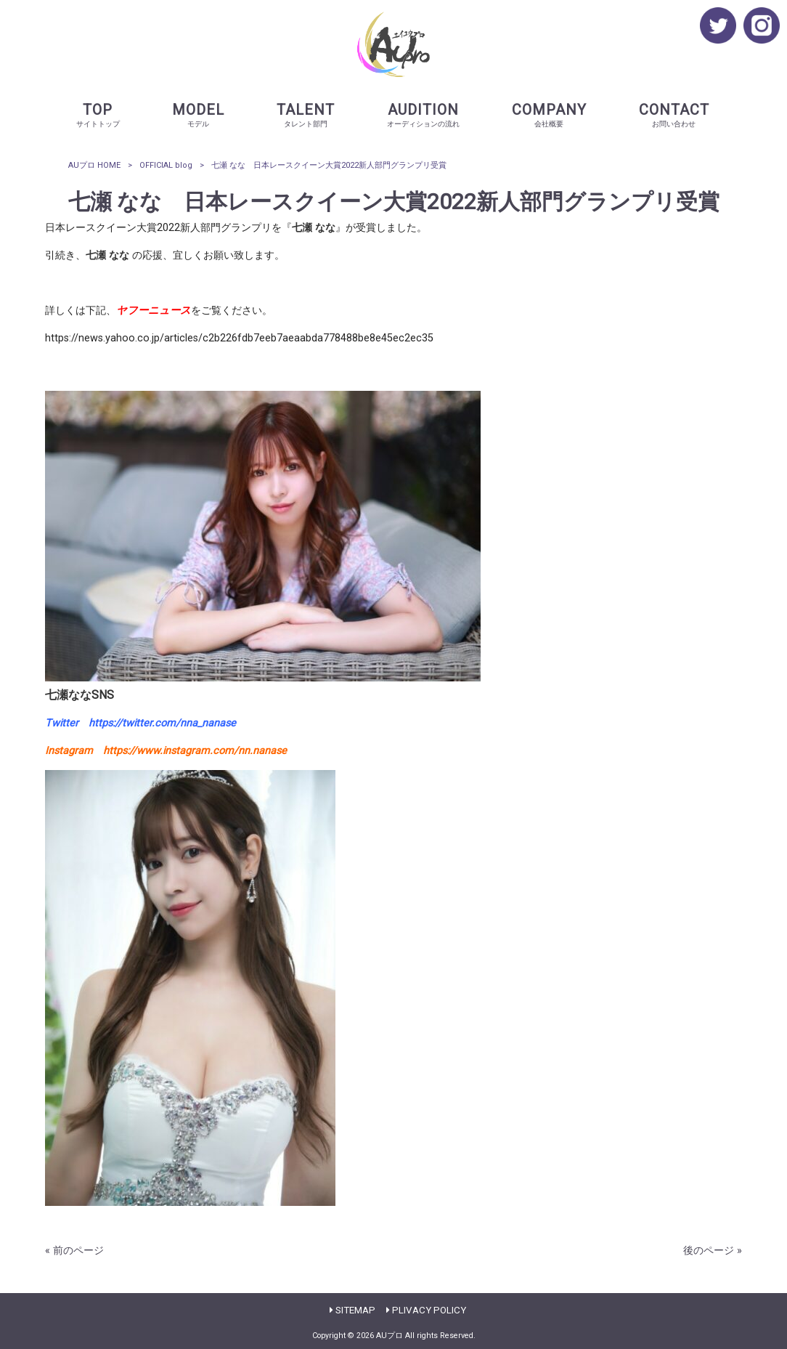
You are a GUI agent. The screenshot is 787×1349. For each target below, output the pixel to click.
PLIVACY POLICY (429, 1310)
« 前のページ (74, 1250)
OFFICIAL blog (165, 165)
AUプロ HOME (94, 165)
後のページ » (712, 1250)
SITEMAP (355, 1310)
